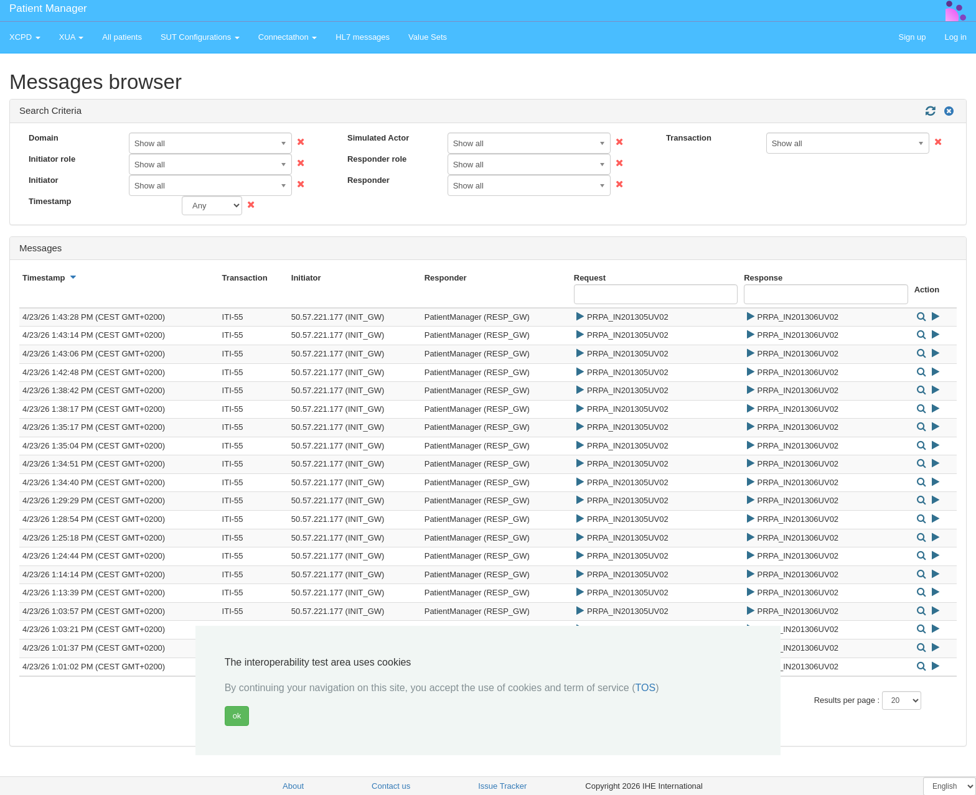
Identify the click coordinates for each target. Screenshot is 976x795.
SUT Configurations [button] (200, 37)
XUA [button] (71, 37)
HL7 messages (363, 37)
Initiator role (52, 159)
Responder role (376, 159)
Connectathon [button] (287, 37)
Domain (44, 137)
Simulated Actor (378, 137)
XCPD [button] (24, 37)
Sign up (912, 37)
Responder (368, 180)
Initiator (44, 180)
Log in (956, 37)
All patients (122, 37)
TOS (646, 687)
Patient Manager (48, 8)
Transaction (688, 137)
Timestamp (50, 201)
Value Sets (427, 37)
